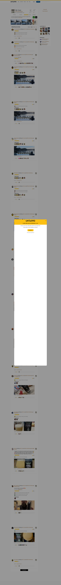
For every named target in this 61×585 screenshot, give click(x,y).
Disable (30, 230)
